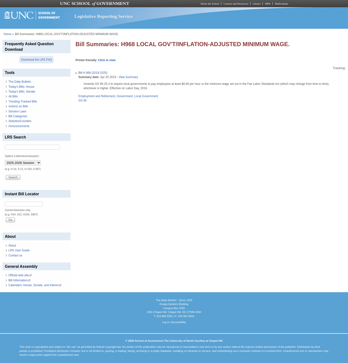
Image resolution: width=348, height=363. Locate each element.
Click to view (107, 60)
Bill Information (19, 280)
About (12, 245)
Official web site (20, 275)
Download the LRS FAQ (36, 59)
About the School (210, 3)
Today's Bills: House (21, 86)
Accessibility (178, 322)
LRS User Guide (18, 250)
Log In (165, 322)
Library (257, 3)
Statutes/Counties (19, 121)
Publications (281, 3)
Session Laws (17, 111)
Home (7, 34)
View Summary (128, 77)
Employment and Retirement (96, 96)
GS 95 (82, 100)
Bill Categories (17, 116)
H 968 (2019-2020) (95, 72)
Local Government (146, 96)
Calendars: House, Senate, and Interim (34, 285)
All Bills (13, 96)
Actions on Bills (18, 106)
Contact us (15, 255)
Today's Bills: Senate (21, 91)
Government (125, 96)
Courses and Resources (236, 3)
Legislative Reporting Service (103, 16)
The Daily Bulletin (19, 81)
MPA (267, 3)
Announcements (18, 126)
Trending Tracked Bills (22, 101)
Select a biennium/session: (22, 156)
